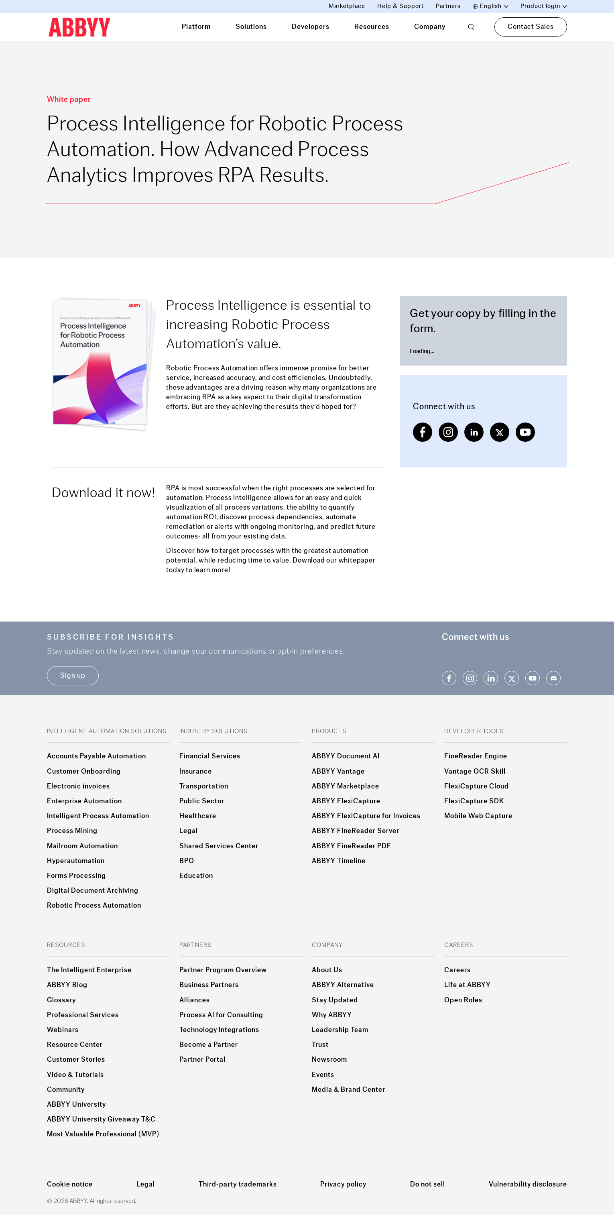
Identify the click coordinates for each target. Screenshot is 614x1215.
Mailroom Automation (82, 846)
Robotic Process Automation (94, 905)
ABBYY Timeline (339, 861)
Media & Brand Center (348, 1089)
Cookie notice (70, 1184)
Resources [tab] (371, 26)
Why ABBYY (332, 1015)
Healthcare (197, 816)
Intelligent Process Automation (98, 816)
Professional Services (83, 1015)
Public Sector (201, 801)
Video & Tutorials (75, 1075)
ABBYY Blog (67, 985)
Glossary (61, 1000)
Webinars (63, 1030)
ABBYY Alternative (343, 985)
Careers (457, 970)
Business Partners (209, 985)
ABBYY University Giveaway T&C (101, 1119)
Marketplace (347, 6)
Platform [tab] (196, 26)
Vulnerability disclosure (528, 1184)
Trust (320, 1044)
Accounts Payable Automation (96, 756)
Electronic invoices (78, 786)
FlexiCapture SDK (474, 801)
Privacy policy (343, 1184)
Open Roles (463, 1000)
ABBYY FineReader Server (355, 831)
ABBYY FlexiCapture (346, 801)
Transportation (203, 786)
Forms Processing (76, 876)
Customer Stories (76, 1059)
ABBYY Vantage (338, 771)
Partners (448, 6)
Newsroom (329, 1059)
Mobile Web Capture (478, 816)
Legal (188, 831)
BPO (186, 861)
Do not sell (427, 1184)
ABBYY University (76, 1104)
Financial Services (209, 756)
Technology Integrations (219, 1030)
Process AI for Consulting (221, 1015)
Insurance (195, 771)
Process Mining (72, 831)
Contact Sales (531, 26)
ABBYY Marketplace (345, 786)
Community (66, 1089)
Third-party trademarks (238, 1184)
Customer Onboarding (84, 771)
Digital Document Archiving (92, 890)
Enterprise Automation (84, 801)
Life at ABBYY (467, 985)
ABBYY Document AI (346, 756)
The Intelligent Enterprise (89, 970)
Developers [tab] (310, 26)
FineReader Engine (475, 756)
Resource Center (75, 1044)
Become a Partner (208, 1044)
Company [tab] (429, 26)
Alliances (194, 1000)
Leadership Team (340, 1030)
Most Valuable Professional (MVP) (103, 1134)
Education (196, 876)
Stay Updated (335, 1000)
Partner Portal (202, 1059)
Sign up (72, 675)
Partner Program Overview (223, 970)
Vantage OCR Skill (475, 771)
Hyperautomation (76, 861)
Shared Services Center (218, 846)
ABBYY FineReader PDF (351, 846)
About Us (327, 970)
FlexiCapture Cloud (476, 786)
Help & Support (400, 6)
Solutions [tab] (251, 26)
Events (323, 1075)
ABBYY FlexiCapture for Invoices (366, 816)
